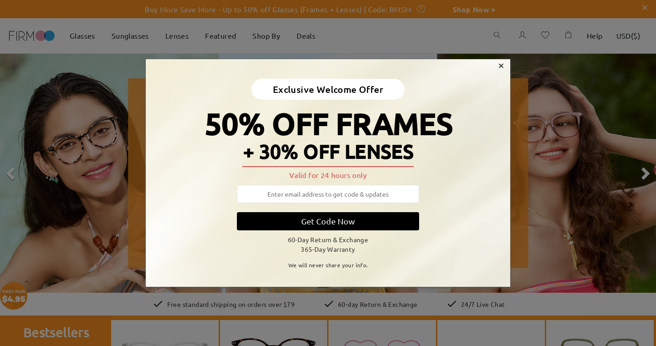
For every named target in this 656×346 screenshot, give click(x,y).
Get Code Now (328, 221)
